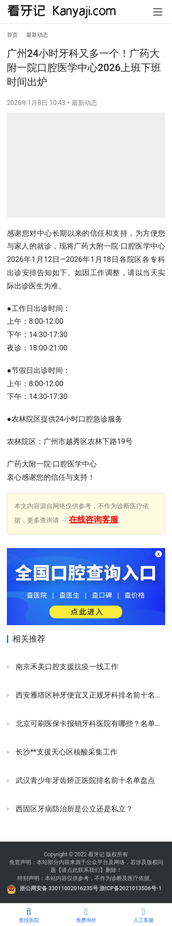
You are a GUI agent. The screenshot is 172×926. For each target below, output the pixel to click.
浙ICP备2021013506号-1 (131, 888)
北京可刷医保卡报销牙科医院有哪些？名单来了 (89, 723)
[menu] (157, 12)
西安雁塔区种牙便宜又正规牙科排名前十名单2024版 (89, 695)
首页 (12, 35)
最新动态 (84, 102)
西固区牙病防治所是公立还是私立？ (73, 808)
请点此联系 (75, 870)
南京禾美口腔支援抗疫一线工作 (66, 666)
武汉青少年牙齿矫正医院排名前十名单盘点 (84, 780)
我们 (94, 870)
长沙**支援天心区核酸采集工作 (65, 752)
